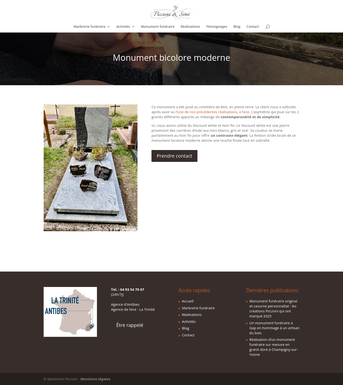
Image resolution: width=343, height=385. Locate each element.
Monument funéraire (157, 27)
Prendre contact (174, 156)
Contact (253, 27)
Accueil (187, 301)
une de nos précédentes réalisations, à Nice (213, 111)
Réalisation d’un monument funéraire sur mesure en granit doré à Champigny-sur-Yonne (273, 347)
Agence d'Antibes (125, 304)
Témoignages (216, 27)
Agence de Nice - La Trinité (133, 309)
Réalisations (190, 27)
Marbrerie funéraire (90, 27)
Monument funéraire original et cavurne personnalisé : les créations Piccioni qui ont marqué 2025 (273, 308)
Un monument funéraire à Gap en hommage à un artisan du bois (274, 327)
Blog (236, 27)
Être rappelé (129, 325)
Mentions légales (95, 378)
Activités (123, 27)
